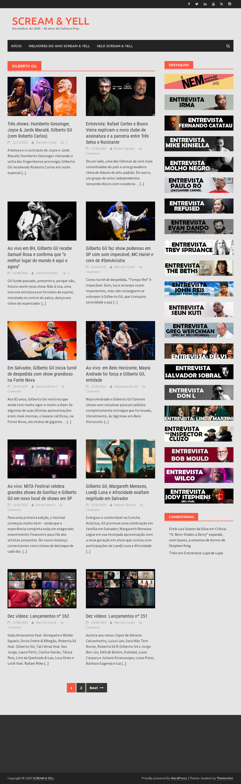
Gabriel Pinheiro (47, 273)
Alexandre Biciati (126, 386)
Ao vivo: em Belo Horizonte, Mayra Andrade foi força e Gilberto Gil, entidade (118, 374)
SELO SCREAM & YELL (115, 45)
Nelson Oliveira (46, 386)
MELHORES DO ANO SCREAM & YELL (59, 45)
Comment (93, 153)
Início (16, 45)
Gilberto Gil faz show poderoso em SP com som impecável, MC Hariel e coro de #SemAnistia (119, 254)
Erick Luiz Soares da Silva (189, 528)
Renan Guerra (45, 505)
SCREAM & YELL (50, 20)
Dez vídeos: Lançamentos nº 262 (38, 616)
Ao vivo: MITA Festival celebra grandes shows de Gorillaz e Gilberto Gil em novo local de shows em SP (42, 492)
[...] (23, 172)
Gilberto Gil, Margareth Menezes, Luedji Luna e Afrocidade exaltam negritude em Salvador (117, 492)
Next (97, 687)
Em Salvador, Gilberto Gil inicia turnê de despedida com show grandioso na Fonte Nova (42, 374)
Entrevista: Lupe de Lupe (203, 553)
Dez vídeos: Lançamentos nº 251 (117, 616)
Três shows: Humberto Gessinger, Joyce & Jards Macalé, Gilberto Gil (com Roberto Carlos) (40, 130)
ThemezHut (225, 778)
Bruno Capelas (124, 148)
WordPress (179, 778)
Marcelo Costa (46, 142)
